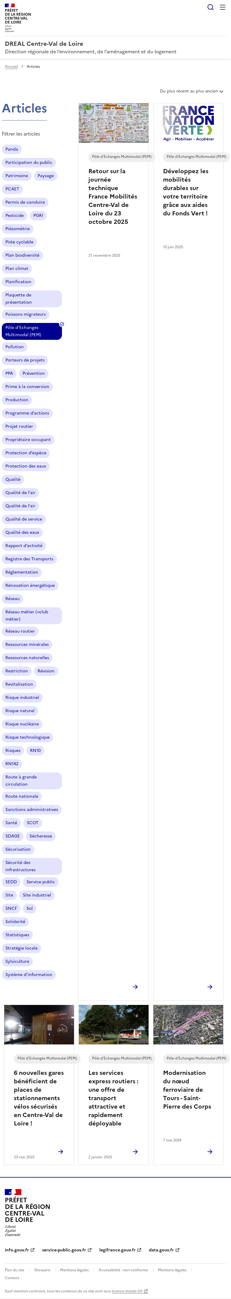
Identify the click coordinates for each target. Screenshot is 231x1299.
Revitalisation (19, 684)
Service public (40, 882)
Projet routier (19, 426)
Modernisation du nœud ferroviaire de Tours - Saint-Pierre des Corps (187, 1089)
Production (16, 400)
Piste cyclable (19, 242)
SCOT (32, 823)
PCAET (12, 189)
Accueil (11, 66)
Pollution (14, 347)
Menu (223, 7)
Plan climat (16, 268)
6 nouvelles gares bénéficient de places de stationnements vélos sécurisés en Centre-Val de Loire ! (39, 1098)
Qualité (12, 479)
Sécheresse (40, 836)
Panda (11, 149)
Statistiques (17, 935)
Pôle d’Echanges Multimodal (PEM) (23, 332)
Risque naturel (20, 711)
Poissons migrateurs (25, 314)
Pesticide (14, 215)
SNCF (11, 908)
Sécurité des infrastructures (20, 866)
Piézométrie (17, 229)
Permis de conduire (25, 202)
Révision (46, 671)
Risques (12, 750)
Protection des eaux (25, 466)
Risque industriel (22, 697)
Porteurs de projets (25, 360)
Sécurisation (18, 849)
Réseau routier (20, 631)
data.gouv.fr (161, 1250)
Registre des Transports (29, 559)
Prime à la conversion (27, 386)
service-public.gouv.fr (64, 1250)
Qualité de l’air (20, 493)
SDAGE (12, 836)
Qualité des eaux (22, 532)
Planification (18, 282)
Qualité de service (23, 519)
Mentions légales (74, 1270)
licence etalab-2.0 (127, 1291)
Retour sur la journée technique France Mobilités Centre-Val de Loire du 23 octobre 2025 (112, 196)
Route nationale (21, 796)
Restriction (16, 671)
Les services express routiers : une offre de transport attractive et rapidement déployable (113, 1098)
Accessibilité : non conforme (123, 1270)
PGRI (38, 215)
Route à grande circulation (21, 780)
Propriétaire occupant (28, 440)
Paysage (46, 176)
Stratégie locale (21, 948)
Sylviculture (17, 961)
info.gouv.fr (17, 1250)
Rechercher (211, 7)
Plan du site (14, 1270)
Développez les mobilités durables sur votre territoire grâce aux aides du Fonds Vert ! (185, 192)
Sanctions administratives (31, 809)
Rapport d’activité (23, 546)
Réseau (12, 599)
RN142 (11, 764)
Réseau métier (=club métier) (26, 615)
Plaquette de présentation (18, 298)
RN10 (35, 750)
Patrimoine (16, 176)
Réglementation (21, 572)
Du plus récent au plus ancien (192, 93)
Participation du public (28, 162)
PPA (9, 373)
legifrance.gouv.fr (117, 1250)
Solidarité (15, 922)
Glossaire (42, 1270)
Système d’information (28, 975)
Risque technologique (27, 737)
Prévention (34, 373)
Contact (12, 1278)
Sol (29, 908)
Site (9, 895)
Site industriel (37, 895)
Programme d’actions (27, 413)
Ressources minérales (27, 644)
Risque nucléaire (22, 724)
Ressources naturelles (27, 658)
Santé (11, 823)
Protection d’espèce (25, 453)
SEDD (11, 882)
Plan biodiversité (22, 255)
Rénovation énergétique (30, 585)
